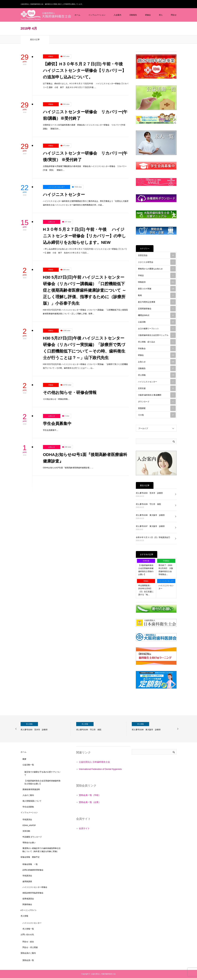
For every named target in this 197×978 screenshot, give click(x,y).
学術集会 (157, 348)
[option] (46, 729)
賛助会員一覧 (28, 960)
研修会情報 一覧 (30, 864)
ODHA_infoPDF (29, 825)
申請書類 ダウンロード (32, 837)
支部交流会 (157, 255)
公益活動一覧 (28, 765)
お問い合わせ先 (27, 934)
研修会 (148, 15)
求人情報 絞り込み (157, 342)
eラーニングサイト (29, 910)
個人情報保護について (32, 801)
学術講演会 (27, 819)
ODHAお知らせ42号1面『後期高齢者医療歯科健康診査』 (85, 457)
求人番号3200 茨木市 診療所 (149, 493)
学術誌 (157, 275)
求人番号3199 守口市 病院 (148, 504)
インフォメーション (96, 15)
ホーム (77, 15)
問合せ (174, 15)
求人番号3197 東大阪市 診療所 (150, 526)
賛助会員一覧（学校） (90, 795)
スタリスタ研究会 (157, 262)
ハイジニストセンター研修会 (35, 887)
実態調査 (157, 408)
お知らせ (51, 222)
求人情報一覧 (28, 929)
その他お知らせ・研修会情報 (70, 392)
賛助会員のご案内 (28, 953)
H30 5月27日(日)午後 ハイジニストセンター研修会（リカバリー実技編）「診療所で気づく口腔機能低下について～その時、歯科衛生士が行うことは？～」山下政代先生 (84, 348)
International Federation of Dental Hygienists (100, 769)
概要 (24, 759)
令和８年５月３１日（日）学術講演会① (153, 537)
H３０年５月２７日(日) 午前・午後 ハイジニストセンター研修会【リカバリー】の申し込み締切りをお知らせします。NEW (84, 236)
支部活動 (26, 831)
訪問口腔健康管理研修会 (33, 870)
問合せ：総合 (28, 942)
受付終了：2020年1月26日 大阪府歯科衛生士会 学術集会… (166, 569)
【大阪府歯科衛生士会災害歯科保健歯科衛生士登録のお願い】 (145, 569)
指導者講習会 (28, 899)
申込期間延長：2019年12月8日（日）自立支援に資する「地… (145, 590)
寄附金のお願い (29, 842)
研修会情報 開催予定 (30, 857)
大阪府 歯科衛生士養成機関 (157, 395)
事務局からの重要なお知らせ (157, 268)
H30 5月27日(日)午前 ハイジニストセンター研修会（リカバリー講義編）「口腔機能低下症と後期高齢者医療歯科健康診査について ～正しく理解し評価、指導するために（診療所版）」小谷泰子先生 (84, 290)
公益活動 (157, 322)
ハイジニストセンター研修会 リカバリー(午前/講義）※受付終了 (85, 115)
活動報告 (133, 15)
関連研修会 (27, 904)
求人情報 (157, 375)
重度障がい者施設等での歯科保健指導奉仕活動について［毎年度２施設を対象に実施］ (41, 849)
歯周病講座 (27, 881)
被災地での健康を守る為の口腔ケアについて (42, 773)
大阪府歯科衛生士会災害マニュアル (157, 335)
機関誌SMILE (157, 315)
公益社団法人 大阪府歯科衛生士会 (103, 974)
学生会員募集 (28, 807)
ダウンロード (157, 401)
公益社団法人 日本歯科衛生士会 (94, 762)
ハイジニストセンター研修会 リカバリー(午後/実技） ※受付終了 (85, 156)
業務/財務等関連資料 (31, 789)
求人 (161, 15)
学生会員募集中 (57, 423)
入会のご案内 (28, 795)
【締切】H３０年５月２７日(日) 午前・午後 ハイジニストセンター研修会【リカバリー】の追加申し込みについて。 (85, 70)
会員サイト (84, 828)
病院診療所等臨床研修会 (33, 893)
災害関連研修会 (157, 308)
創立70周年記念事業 (157, 302)
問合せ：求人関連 (30, 947)
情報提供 (157, 282)
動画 (157, 295)
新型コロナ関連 (157, 288)
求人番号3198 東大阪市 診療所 (150, 515)
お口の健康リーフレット (157, 328)
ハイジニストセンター (56, 187)
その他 (157, 415)
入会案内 (117, 15)
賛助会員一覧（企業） (90, 802)
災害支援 (157, 388)
